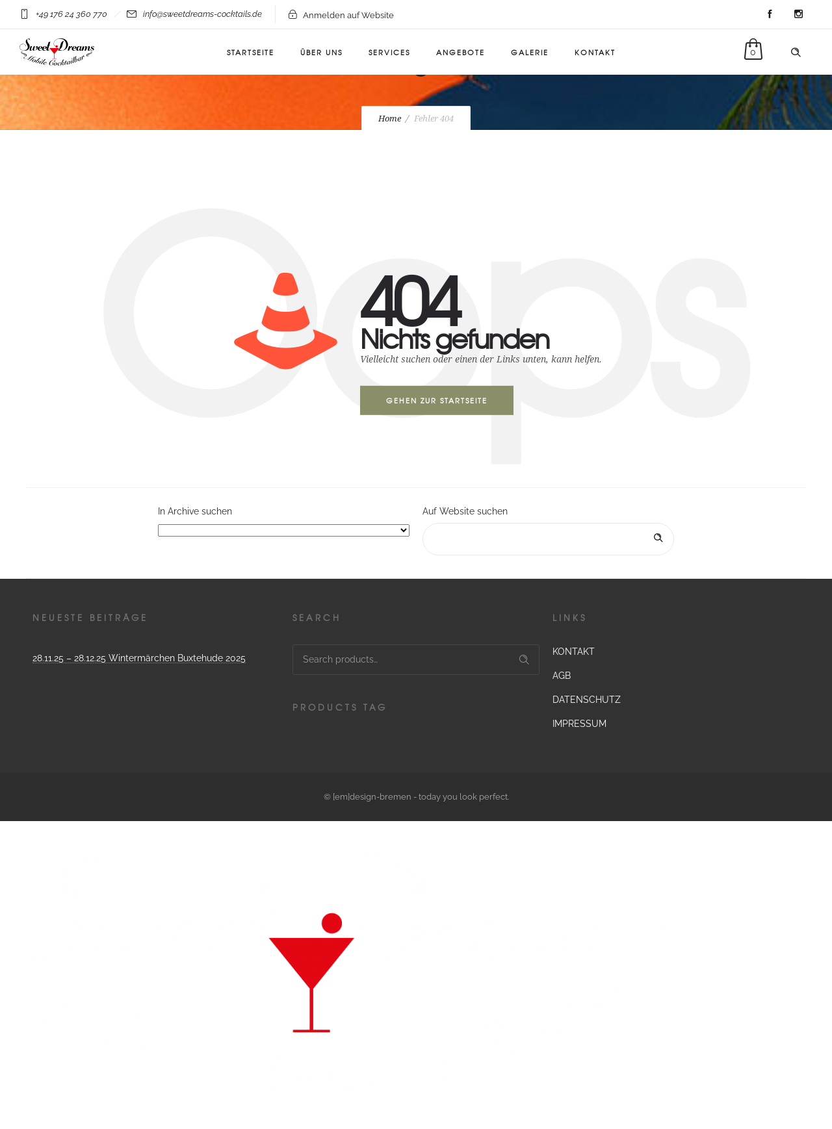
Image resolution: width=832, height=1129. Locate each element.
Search (524, 659)
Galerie (530, 52)
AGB (561, 675)
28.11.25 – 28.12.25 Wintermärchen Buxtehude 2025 (139, 658)
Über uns (321, 52)
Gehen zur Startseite (437, 400)
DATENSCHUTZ (586, 699)
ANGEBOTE (460, 52)
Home (389, 118)
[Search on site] (548, 539)
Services (389, 52)
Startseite (250, 52)
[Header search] (795, 52)
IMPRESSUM (579, 723)
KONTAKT (595, 52)
